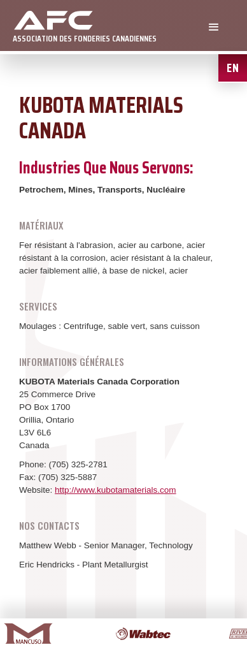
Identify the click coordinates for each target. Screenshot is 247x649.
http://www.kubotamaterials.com (115, 490)
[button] (214, 27)
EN (233, 67)
